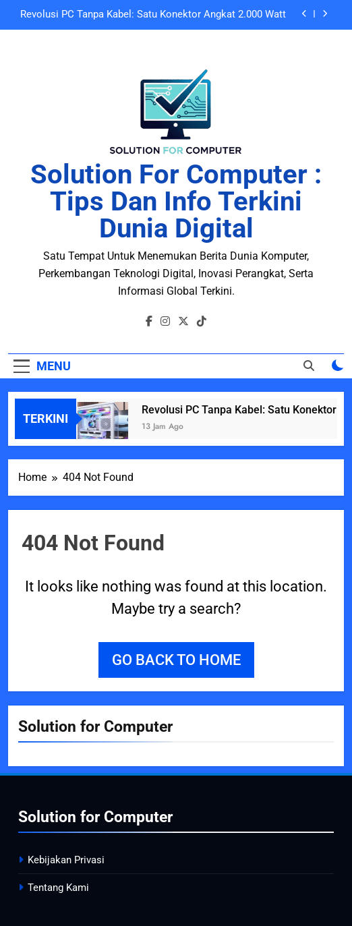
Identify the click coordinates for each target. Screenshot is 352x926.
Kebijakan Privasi (66, 860)
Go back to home (176, 660)
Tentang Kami (58, 887)
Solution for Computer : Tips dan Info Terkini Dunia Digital (176, 201)
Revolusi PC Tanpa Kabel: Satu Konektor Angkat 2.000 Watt (153, 14)
